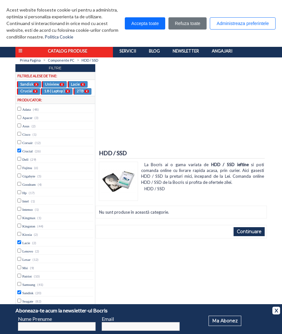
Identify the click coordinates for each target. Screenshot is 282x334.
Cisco (26, 134)
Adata (26, 109)
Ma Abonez (225, 321)
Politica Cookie (59, 36)
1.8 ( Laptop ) (57, 91)
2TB (83, 91)
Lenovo (27, 251)
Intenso (27, 209)
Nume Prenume (35, 319)
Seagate (27, 301)
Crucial (29, 91)
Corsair (27, 143)
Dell (25, 159)
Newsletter (186, 51)
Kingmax (29, 218)
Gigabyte (28, 176)
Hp (24, 193)
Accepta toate (145, 23)
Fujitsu (27, 168)
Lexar (26, 259)
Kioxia (27, 234)
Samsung (28, 285)
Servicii (127, 51)
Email (108, 319)
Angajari (222, 51)
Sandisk (29, 84)
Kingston (28, 226)
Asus (26, 126)
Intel (25, 201)
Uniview (54, 84)
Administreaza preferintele (243, 23)
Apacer (27, 118)
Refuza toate (187, 23)
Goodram (29, 184)
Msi (25, 268)
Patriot (27, 276)
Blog (154, 51)
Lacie (78, 84)
